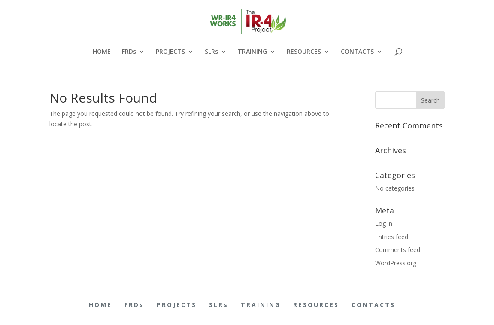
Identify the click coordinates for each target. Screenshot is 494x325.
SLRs (211, 52)
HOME (102, 52)
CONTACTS (357, 52)
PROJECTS (170, 52)
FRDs (129, 52)
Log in (383, 223)
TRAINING (252, 52)
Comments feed (397, 250)
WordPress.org (395, 263)
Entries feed (391, 237)
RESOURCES (304, 52)
